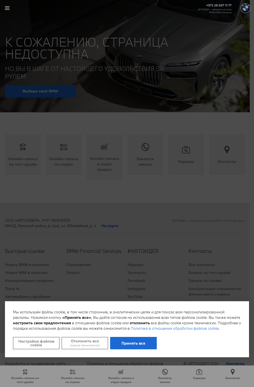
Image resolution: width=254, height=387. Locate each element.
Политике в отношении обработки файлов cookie (175, 328)
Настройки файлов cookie (36, 343)
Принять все (133, 343)
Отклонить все (85, 342)
